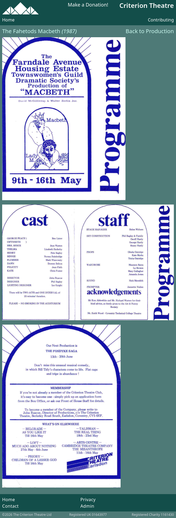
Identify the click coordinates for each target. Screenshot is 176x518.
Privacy (88, 500)
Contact (10, 506)
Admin (87, 506)
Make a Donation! (88, 5)
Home (8, 20)
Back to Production (150, 31)
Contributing (161, 20)
